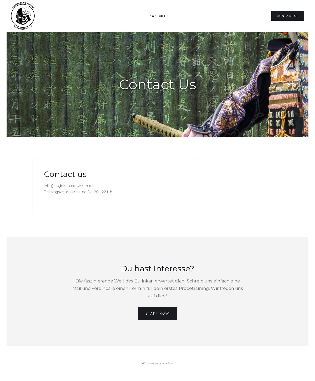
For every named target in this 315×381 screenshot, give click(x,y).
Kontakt (158, 15)
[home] (23, 16)
